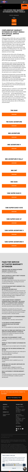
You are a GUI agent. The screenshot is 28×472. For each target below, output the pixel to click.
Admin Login (2, 437)
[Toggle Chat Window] (25, 469)
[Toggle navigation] (1, 7)
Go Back (14, 24)
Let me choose (5, 461)
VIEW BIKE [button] (14, 114)
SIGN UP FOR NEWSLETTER (14, 397)
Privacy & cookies (7, 437)
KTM (14, 20)
